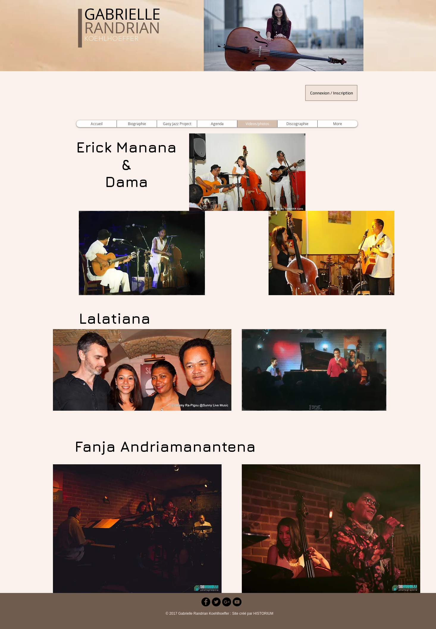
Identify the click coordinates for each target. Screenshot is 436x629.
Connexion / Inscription (331, 93)
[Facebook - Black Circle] (205, 601)
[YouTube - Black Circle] (237, 601)
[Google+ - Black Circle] (226, 601)
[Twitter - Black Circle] (216, 601)
